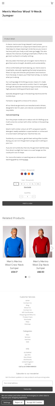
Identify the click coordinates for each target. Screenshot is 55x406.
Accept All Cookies (34, 402)
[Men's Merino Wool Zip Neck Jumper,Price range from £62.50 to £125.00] (41, 242)
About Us (27, 308)
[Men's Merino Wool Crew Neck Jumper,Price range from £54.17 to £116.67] (14, 242)
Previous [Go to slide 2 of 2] (3, 248)
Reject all (18, 402)
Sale (27, 342)
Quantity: (27, 193)
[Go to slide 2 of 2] (29, 277)
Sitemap (28, 324)
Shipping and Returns (28, 315)
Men (27, 335)
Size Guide (27, 187)
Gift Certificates (27, 312)
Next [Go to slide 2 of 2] (52, 248)
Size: (28, 180)
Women (27, 337)
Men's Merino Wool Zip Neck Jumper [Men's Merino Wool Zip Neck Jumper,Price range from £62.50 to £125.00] (40, 265)
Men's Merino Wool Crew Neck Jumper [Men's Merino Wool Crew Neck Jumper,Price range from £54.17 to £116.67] (14, 265)
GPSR (27, 301)
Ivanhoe (27, 339)
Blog (27, 305)
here (26, 160)
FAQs (27, 322)
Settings (6, 402)
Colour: (28, 170)
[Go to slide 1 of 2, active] (26, 277)
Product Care (27, 317)
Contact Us (27, 303)
